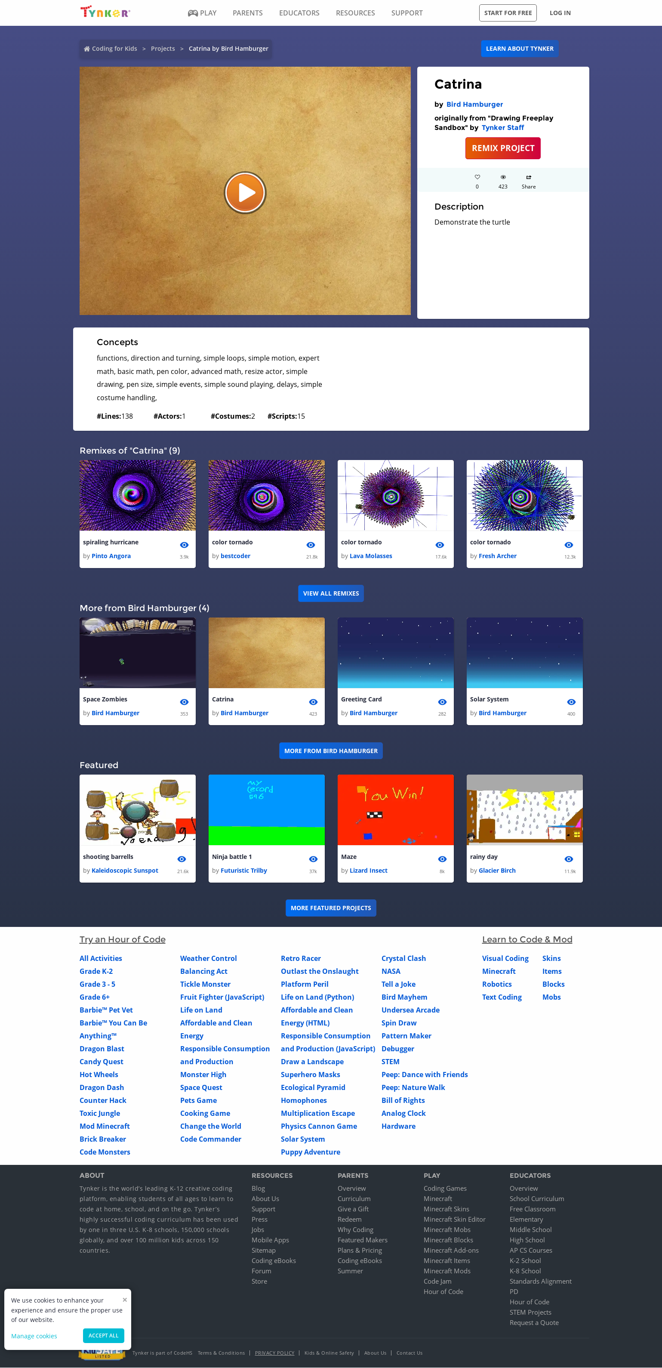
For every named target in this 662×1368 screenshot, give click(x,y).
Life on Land (201, 1010)
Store (259, 1281)
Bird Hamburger (474, 104)
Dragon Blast (102, 1048)
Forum (261, 1271)
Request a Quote (534, 1323)
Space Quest (201, 1087)
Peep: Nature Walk (413, 1087)
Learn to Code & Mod (527, 939)
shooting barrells (108, 856)
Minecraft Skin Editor (455, 1219)
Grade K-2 (96, 971)
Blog (258, 1188)
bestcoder (235, 556)
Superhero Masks (310, 1074)
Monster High (203, 1074)
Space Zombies (105, 699)
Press (260, 1219)
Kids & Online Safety (329, 1353)
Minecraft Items (447, 1261)
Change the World (210, 1126)
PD (514, 1292)
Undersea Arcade (411, 1010)
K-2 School (525, 1261)
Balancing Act (204, 971)
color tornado (232, 542)
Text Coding (502, 997)
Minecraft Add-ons (451, 1250)
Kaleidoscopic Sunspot (125, 870)
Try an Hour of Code (123, 939)
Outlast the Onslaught (320, 971)
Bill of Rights (403, 1100)
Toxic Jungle (100, 1113)
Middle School (531, 1230)
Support (263, 1209)
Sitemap (264, 1250)
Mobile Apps (270, 1240)
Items (552, 971)
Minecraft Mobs (447, 1230)
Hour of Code (443, 1292)
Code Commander (210, 1139)
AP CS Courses (531, 1250)
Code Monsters (105, 1152)
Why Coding (355, 1230)
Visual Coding (505, 958)
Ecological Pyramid (313, 1087)
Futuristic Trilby (244, 870)
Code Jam (438, 1281)
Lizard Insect (369, 870)
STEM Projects (530, 1312)
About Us (265, 1199)
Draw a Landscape (312, 1061)
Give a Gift (353, 1209)
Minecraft (499, 971)
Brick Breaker (103, 1139)
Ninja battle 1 (232, 856)
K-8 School (525, 1271)
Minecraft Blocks (448, 1240)
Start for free (508, 13)
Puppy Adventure (310, 1152)
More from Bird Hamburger (331, 751)
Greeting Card (361, 699)
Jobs (258, 1230)
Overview (352, 1188)
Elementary (526, 1219)
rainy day (484, 856)
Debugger (398, 1048)
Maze (349, 856)
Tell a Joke (399, 984)
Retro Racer (301, 958)
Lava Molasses (371, 556)
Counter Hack (103, 1100)
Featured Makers (363, 1240)
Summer (350, 1271)
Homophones (304, 1100)
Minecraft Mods (447, 1271)
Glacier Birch (497, 870)
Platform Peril (305, 984)
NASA (391, 971)
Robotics (497, 984)
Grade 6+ (95, 997)
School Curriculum (537, 1199)
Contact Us (410, 1353)
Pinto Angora (111, 556)
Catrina (223, 699)
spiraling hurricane (111, 542)
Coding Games (445, 1188)
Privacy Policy (275, 1353)
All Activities (101, 958)
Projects (163, 48)
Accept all (104, 1335)
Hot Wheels (99, 1074)
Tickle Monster (205, 984)
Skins (551, 958)
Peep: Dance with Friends (425, 1074)
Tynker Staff (503, 128)
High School (527, 1240)
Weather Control (208, 958)
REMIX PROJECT (503, 147)
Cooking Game (205, 1113)
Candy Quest (101, 1061)
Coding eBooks (274, 1261)
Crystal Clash (404, 958)
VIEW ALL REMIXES (331, 593)
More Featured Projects (331, 908)
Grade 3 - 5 (97, 984)
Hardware (399, 1126)
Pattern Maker (406, 1036)
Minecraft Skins (446, 1209)
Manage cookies (34, 1336)
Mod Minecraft (105, 1126)
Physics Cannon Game (319, 1126)
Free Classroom (533, 1209)
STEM (391, 1061)
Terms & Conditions (221, 1353)
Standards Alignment (541, 1281)
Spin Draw (399, 1023)
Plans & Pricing (360, 1250)
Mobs (551, 997)
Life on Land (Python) (317, 997)
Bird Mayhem (405, 997)
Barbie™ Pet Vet (106, 1010)
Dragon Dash (102, 1087)
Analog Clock (404, 1113)
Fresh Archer (498, 556)
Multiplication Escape (318, 1113)
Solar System (489, 699)
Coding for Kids (114, 48)
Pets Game (198, 1100)
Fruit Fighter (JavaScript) (222, 997)
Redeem (350, 1219)
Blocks (553, 984)
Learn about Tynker (520, 48)
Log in (560, 13)
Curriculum (354, 1199)
